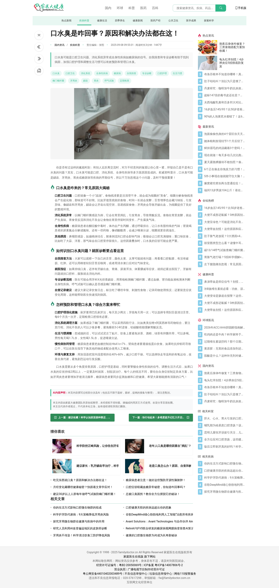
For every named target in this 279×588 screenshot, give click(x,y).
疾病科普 (84, 20)
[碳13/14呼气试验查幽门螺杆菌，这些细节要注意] (224, 250)
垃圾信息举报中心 (160, 573)
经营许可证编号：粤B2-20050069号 (119, 565)
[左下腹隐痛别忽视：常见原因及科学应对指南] (224, 264)
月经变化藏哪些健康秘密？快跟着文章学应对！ (83, 487)
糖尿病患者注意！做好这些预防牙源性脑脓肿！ (156, 480)
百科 (155, 8)
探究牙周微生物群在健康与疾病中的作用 (78, 521)
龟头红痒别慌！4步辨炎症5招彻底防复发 (231, 63)
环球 (120, 8)
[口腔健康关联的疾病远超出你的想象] (224, 471)
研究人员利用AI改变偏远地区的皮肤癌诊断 (80, 528)
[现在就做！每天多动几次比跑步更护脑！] (224, 155)
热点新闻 (66, 20)
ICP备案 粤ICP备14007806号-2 (163, 565)
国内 (108, 8)
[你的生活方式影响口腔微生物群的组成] (224, 463)
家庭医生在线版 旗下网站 (139, 556)
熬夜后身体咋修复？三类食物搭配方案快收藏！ (232, 47)
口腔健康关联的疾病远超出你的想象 (148, 507)
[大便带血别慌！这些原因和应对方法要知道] (224, 229)
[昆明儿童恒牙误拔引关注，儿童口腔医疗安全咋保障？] (224, 432)
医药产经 (156, 20)
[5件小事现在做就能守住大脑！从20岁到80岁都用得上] (224, 176)
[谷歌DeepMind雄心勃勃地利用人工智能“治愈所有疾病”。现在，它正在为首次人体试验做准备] (224, 485)
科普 (131, 8)
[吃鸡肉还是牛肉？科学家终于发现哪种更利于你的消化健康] (224, 334)
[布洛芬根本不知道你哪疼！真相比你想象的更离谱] (224, 74)
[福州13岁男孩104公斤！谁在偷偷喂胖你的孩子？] (224, 190)
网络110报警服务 (185, 573)
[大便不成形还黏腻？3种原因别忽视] (224, 215)
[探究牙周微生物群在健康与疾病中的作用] (224, 492)
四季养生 (120, 20)
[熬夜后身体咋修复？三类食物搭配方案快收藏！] (208, 47)
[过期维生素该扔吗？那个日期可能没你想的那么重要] (224, 342)
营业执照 (120, 569)
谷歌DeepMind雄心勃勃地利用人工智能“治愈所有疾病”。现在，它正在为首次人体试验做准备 (184, 514)
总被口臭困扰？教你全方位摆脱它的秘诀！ (153, 494)
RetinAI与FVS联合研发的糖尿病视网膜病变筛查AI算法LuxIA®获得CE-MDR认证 (175, 528)
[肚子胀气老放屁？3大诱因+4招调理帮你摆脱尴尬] (224, 236)
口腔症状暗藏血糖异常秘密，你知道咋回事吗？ (156, 487)
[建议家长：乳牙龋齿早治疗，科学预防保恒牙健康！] (63, 466)
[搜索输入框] (199, 8)
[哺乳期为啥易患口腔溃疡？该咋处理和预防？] (224, 425)
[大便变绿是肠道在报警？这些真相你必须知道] (224, 296)
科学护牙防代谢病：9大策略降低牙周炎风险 (81, 514)
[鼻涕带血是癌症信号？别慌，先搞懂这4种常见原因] (224, 282)
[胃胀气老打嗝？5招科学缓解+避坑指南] (224, 257)
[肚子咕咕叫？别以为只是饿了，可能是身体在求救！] (224, 81)
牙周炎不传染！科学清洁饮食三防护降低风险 (81, 535)
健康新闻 (138, 20)
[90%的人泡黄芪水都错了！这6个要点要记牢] (224, 116)
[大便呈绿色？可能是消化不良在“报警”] (224, 222)
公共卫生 (173, 20)
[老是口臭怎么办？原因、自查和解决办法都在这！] (135, 466)
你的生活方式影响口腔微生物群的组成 (77, 507)
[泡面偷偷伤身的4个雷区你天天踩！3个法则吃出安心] (224, 134)
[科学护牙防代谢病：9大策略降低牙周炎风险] (224, 478)
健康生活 (102, 20)
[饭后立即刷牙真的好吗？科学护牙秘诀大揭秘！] (224, 447)
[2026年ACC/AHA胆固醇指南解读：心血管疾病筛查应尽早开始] (224, 327)
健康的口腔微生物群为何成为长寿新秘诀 (151, 535)
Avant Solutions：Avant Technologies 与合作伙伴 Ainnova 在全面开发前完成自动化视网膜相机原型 (188, 521)
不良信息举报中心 (136, 573)
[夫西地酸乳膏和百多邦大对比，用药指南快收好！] (224, 102)
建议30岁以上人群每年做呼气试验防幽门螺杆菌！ (84, 494)
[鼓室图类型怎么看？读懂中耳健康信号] (224, 243)
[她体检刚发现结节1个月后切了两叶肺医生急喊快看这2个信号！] (224, 141)
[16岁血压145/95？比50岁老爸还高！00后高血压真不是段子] (224, 109)
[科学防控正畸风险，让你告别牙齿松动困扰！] (63, 447)
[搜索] (220, 8)
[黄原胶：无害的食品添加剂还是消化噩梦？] (224, 348)
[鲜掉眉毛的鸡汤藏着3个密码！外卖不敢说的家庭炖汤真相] (224, 148)
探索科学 (209, 20)
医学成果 (191, 20)
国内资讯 (59, 44)
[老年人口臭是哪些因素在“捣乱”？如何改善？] (135, 447)
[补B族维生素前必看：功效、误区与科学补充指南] (224, 289)
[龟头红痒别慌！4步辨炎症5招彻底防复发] (208, 63)
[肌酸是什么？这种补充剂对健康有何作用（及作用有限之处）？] (224, 356)
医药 (143, 8)
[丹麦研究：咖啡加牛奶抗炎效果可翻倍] (224, 88)
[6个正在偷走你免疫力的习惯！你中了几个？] (224, 169)
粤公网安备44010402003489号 (102, 573)
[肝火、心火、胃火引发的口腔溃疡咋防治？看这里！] (224, 418)
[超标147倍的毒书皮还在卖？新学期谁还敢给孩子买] (224, 95)
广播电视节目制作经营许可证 (146, 569)
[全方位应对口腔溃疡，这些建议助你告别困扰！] (224, 439)
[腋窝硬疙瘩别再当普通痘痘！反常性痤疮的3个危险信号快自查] (224, 183)
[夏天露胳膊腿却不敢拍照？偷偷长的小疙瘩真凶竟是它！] (224, 162)
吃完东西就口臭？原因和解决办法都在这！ (80, 480)
